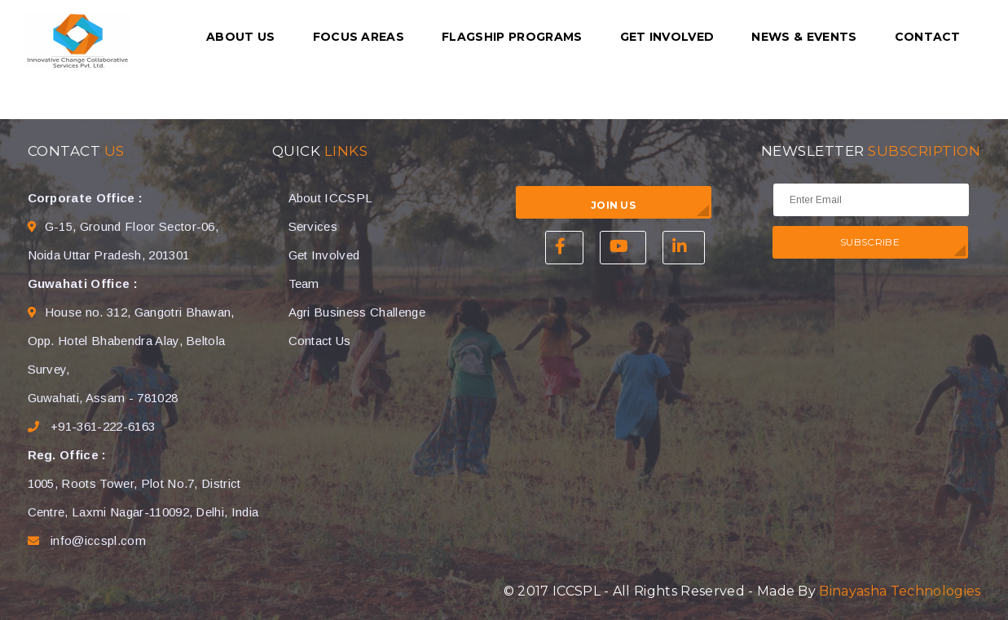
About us (240, 36)
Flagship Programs (512, 36)
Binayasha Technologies (899, 591)
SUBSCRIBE (870, 242)
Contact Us (319, 341)
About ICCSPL (330, 198)
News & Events (803, 36)
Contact (928, 36)
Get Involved (667, 36)
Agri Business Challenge (356, 312)
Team (303, 283)
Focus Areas (359, 36)
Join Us (613, 205)
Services (313, 226)
